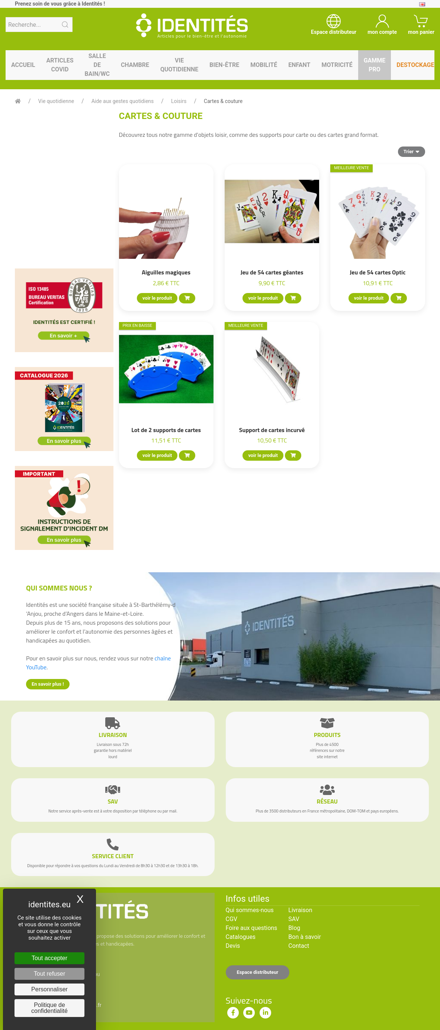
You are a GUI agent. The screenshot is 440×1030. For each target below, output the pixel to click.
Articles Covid (59, 65)
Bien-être (224, 64)
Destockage (415, 64)
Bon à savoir (304, 936)
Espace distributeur (258, 972)
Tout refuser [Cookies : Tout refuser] (49, 974)
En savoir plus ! (48, 684)
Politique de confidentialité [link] (49, 1008)
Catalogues (241, 936)
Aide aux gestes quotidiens (122, 101)
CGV (232, 919)
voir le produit (157, 298)
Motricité (336, 64)
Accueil (23, 64)
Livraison (300, 910)
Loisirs (179, 101)
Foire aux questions (251, 927)
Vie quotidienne (179, 65)
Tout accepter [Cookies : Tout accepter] (49, 958)
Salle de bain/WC (97, 64)
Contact (298, 945)
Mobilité (263, 64)
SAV (293, 919)
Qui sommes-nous (250, 910)
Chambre (135, 64)
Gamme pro (375, 65)
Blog (294, 927)
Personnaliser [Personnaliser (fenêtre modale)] (49, 989)
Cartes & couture (223, 101)
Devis (233, 945)
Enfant (299, 64)
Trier (412, 151)
